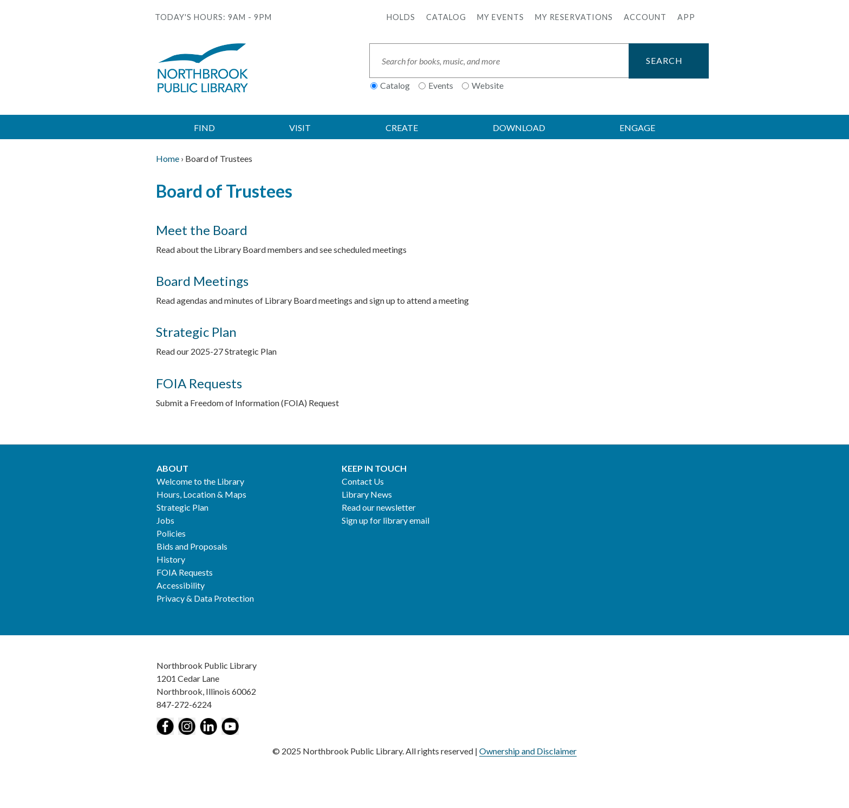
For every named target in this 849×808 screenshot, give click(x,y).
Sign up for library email (385, 520)
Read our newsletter (379, 507)
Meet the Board (201, 230)
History (170, 559)
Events (440, 85)
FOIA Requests (199, 383)
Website (488, 85)
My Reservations (574, 17)
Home (167, 158)
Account (645, 17)
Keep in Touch (374, 468)
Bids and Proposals (191, 546)
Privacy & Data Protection (205, 598)
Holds (401, 17)
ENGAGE (637, 127)
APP (686, 17)
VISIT (300, 127)
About (172, 468)
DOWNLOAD (519, 127)
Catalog (446, 17)
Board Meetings (202, 281)
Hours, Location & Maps (201, 494)
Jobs (165, 520)
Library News (367, 494)
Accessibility (180, 585)
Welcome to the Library (200, 481)
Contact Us (363, 481)
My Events (500, 17)
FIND (204, 127)
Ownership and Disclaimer (528, 751)
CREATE (402, 127)
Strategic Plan (196, 332)
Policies (171, 533)
